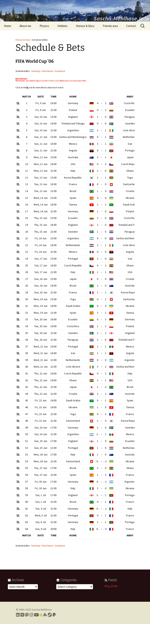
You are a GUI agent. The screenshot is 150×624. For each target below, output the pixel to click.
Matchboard (47, 71)
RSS (107, 586)
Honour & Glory (85, 26)
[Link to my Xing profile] (22, 615)
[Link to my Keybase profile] (45, 615)
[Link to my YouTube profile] (36, 615)
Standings (35, 71)
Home (7, 26)
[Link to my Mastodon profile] (27, 615)
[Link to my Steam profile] (50, 615)
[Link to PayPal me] (54, 615)
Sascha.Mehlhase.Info (121, 18)
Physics (44, 26)
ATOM (114, 586)
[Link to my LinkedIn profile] (18, 615)
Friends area (110, 26)
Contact (131, 26)
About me (25, 26)
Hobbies (62, 26)
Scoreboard (60, 71)
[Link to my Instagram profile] (31, 615)
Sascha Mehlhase (42, 609)
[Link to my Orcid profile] (41, 615)
